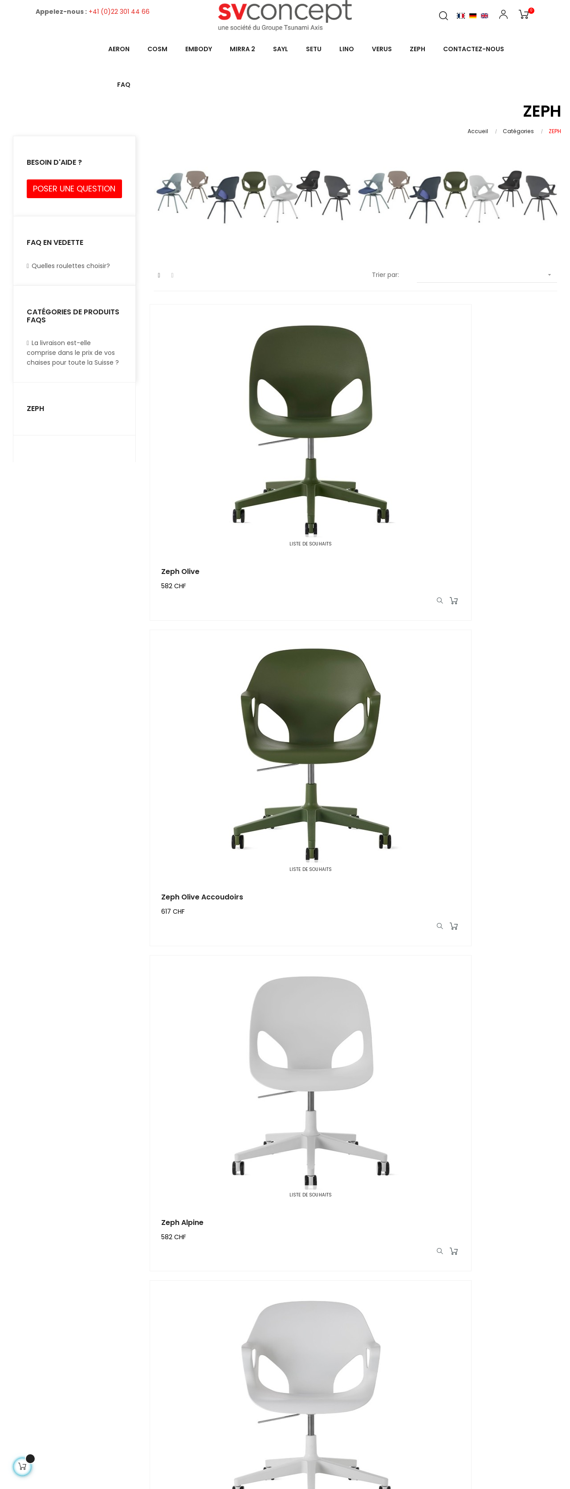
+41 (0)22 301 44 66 (119, 11)
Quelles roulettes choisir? (68, 265)
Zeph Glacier (328, 675)
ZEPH (35, 408)
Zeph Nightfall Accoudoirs (352, 892)
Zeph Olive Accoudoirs (346, 459)
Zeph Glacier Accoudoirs (490, 675)
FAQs (511, 1331)
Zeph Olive (184, 459)
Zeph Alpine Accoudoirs (208, 675)
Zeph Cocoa (327, 1108)
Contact (547, 1331)
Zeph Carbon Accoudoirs (210, 1108)
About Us (445, 1331)
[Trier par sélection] (487, 275)
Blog (481, 1331)
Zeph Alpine (466, 459)
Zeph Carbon (469, 892)
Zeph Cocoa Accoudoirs (489, 1108)
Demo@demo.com (229, 1409)
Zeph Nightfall (190, 892)
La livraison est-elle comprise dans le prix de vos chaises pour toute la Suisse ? (73, 352)
